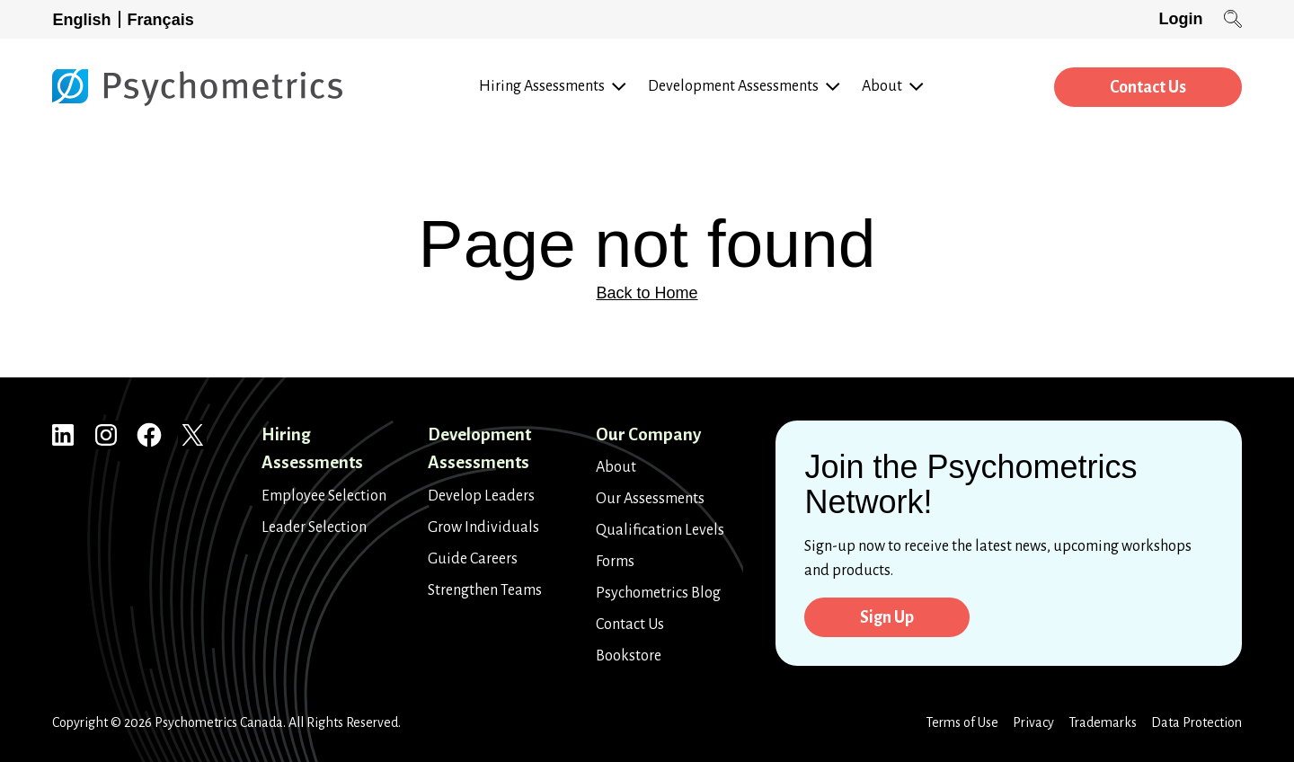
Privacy (1033, 722)
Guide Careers (473, 559)
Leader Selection (314, 527)
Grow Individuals (483, 527)
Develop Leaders (481, 496)
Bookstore (628, 656)
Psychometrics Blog (658, 593)
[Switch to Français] (164, 19)
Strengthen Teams (485, 590)
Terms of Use (962, 722)
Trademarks (1102, 722)
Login (1180, 19)
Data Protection (1196, 722)
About (616, 467)
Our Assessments (650, 499)
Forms (615, 562)
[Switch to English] (86, 19)
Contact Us (1148, 87)
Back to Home (646, 293)
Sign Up (887, 617)
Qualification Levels (660, 530)
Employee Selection (323, 496)
